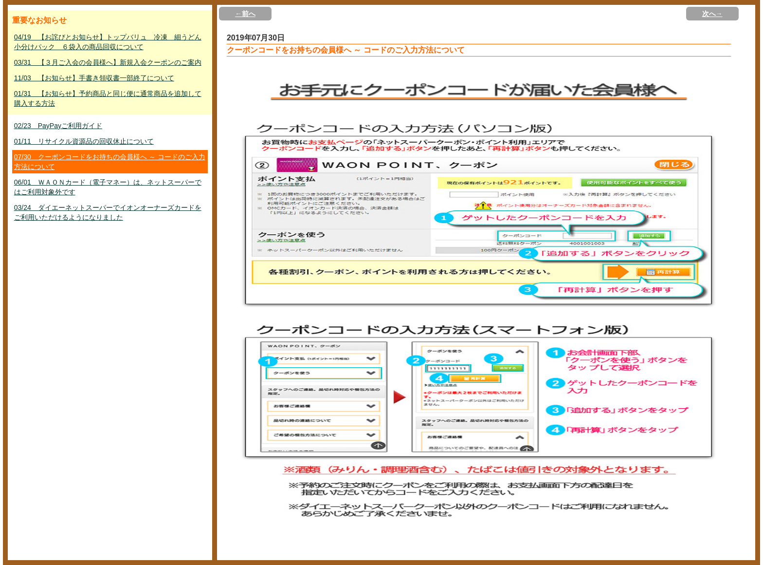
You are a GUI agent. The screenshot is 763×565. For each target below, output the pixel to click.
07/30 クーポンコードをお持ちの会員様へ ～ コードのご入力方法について (109, 161)
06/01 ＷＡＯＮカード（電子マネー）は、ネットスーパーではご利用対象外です (107, 187)
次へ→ (712, 14)
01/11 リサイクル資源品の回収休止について (84, 141)
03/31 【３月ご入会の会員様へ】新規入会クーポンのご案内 (107, 62)
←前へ (245, 14)
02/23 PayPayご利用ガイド (58, 126)
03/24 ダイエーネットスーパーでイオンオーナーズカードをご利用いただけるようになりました (107, 212)
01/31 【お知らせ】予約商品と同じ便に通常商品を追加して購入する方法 (107, 98)
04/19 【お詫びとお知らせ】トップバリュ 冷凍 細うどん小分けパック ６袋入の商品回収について (107, 42)
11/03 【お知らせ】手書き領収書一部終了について (94, 78)
